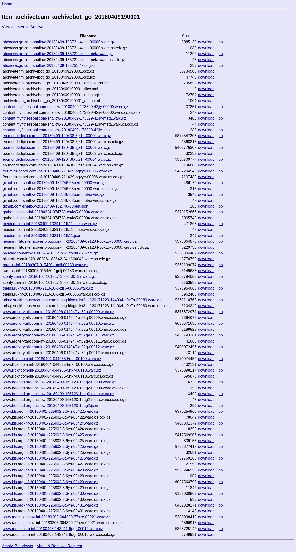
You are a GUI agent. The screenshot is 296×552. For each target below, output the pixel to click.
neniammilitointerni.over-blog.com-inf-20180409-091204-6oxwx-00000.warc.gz (70, 241)
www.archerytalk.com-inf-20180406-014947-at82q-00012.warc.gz (58, 347)
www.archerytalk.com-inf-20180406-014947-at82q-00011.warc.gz (58, 335)
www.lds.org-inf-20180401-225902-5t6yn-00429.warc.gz (50, 482)
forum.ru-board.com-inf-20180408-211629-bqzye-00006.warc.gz (57, 171)
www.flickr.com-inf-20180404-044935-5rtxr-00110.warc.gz (52, 370)
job (220, 42)
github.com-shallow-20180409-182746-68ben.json (45, 206)
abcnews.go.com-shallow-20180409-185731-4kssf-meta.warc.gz (58, 54)
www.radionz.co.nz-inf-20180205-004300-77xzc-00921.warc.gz (56, 517)
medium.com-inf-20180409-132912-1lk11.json (42, 236)
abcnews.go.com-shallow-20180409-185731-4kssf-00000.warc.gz (59, 42)
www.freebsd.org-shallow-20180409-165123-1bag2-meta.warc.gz (58, 394)
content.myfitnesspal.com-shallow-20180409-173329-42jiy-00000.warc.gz (65, 107)
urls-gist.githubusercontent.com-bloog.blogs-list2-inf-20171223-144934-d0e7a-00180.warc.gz (82, 300)
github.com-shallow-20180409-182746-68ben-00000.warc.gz (54, 183)
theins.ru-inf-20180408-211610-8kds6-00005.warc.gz (48, 288)
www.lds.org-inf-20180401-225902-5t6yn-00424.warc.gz (50, 423)
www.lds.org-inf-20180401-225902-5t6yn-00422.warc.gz (50, 411)
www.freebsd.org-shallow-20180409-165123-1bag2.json (50, 406)
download (206, 42)
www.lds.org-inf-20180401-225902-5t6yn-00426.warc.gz (50, 446)
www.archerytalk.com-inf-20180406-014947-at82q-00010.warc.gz (58, 323)
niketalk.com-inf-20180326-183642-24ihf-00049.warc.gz (50, 253)
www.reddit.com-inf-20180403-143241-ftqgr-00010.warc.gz (53, 529)
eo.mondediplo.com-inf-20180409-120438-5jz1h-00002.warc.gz (57, 148)
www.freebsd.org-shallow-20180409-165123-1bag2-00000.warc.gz (59, 382)
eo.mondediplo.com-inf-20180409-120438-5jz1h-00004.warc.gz (57, 159)
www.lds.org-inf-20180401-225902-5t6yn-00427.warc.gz (50, 458)
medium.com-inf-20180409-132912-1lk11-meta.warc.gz (50, 224)
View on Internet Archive (22, 27)
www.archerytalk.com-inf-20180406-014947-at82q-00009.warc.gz (58, 312)
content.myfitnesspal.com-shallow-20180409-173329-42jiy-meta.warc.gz (64, 118)
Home (7, 4)
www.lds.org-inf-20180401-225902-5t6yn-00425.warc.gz (50, 435)
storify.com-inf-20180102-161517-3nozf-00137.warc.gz (49, 276)
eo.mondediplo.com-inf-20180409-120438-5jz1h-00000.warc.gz (57, 136)
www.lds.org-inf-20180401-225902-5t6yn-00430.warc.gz (50, 493)
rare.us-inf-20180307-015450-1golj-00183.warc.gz (45, 265)
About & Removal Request (59, 546)
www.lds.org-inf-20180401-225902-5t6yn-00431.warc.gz (50, 505)
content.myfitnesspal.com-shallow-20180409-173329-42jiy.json (56, 130)
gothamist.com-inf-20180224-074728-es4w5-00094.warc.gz (53, 212)
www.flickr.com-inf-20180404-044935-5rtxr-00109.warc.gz (52, 359)
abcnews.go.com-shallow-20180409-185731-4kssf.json (49, 65)
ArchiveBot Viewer (17, 546)
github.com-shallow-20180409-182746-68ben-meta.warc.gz (53, 194)
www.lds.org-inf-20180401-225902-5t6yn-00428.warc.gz (50, 470)
